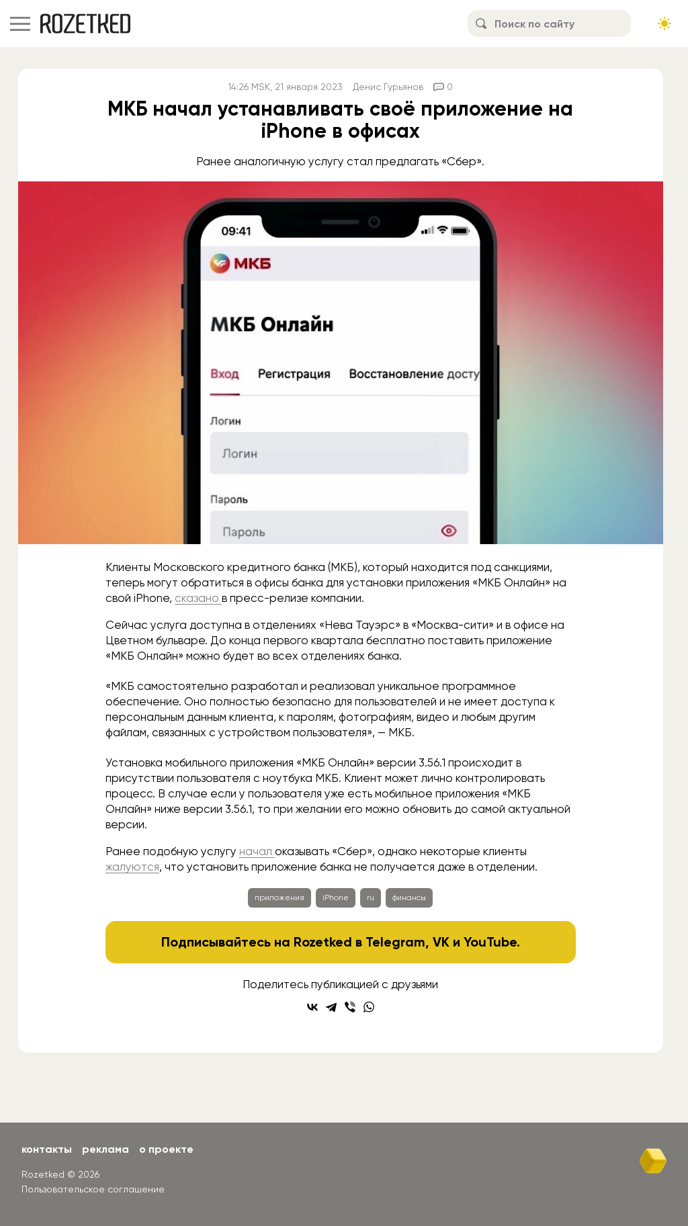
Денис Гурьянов (388, 86)
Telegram (395, 942)
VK (441, 942)
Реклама (105, 1149)
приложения (279, 897)
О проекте (166, 1149)
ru (370, 897)
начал (257, 851)
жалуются (132, 866)
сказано (198, 598)
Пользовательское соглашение (93, 1189)
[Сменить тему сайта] (664, 23)
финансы (409, 897)
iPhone (335, 897)
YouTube (490, 942)
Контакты (47, 1149)
